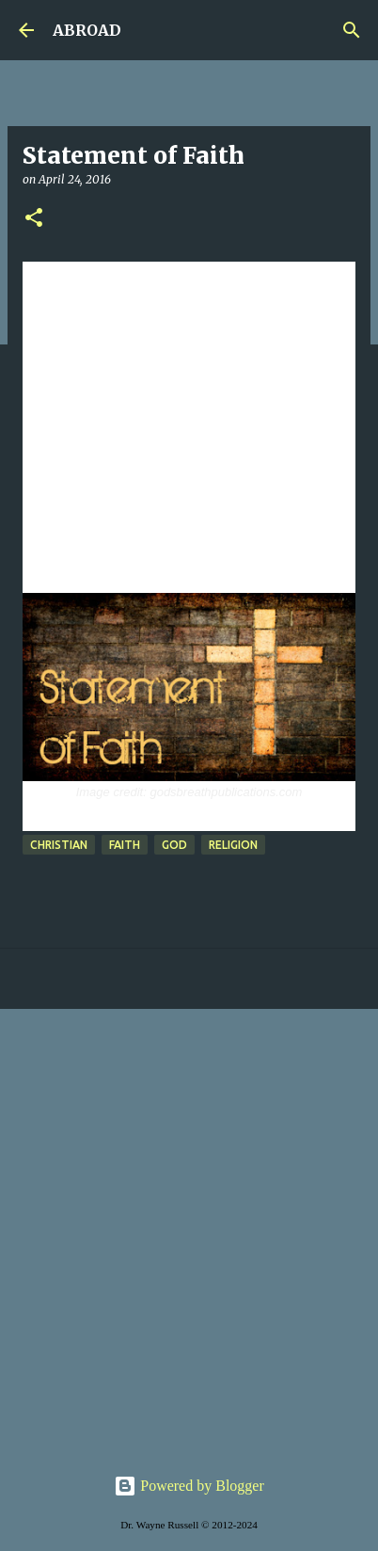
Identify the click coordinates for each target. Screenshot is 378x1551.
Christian (58, 845)
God (174, 845)
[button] (34, 219)
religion (233, 845)
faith (124, 845)
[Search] (351, 30)
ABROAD (87, 30)
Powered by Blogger (189, 1486)
